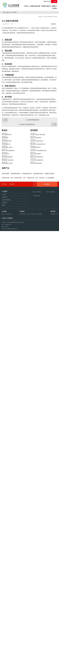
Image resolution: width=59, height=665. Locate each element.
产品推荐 (43, 6)
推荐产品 (5, 203)
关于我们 (54, 8)
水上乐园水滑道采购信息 (20, 154)
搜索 (54, 1)
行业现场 (32, 6)
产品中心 (26, 6)
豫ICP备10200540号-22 (32, 659)
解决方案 (37, 6)
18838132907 (46, 1)
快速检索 (49, 605)
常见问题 (15, 12)
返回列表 (53, 24)
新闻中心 (54, 6)
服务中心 (48, 6)
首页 (5, 12)
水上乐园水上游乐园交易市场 (38, 159)
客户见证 (4, 605)
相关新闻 (34, 165)
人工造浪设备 (16, 663)
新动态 (4, 165)
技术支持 (46, 16)
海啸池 (3, 663)
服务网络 (50, 16)
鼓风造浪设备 (9, 663)
